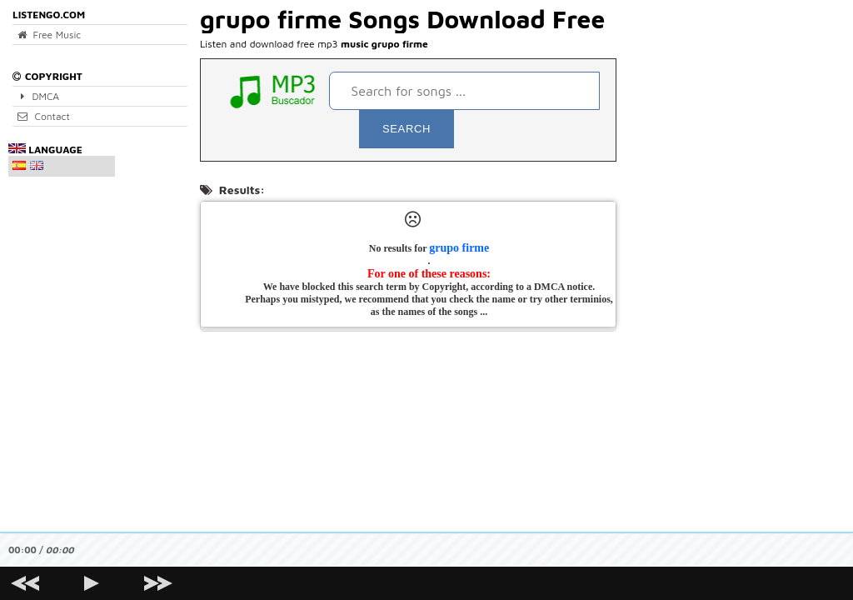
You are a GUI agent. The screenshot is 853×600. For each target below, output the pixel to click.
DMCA (38, 96)
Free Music (49, 34)
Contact (43, 116)
